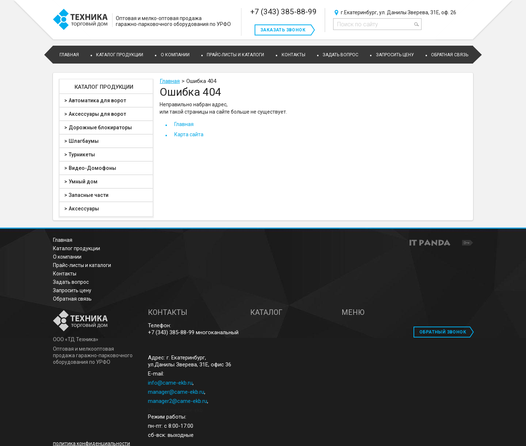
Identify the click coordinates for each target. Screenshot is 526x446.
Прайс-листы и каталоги (82, 265)
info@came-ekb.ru (170, 383)
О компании (67, 257)
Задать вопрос (71, 282)
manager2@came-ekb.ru (177, 401)
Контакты (64, 274)
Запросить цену (72, 290)
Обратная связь (72, 299)
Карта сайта (188, 134)
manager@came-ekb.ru (176, 392)
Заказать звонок (282, 30)
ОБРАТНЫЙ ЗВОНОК (442, 332)
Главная (170, 81)
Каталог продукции (104, 87)
